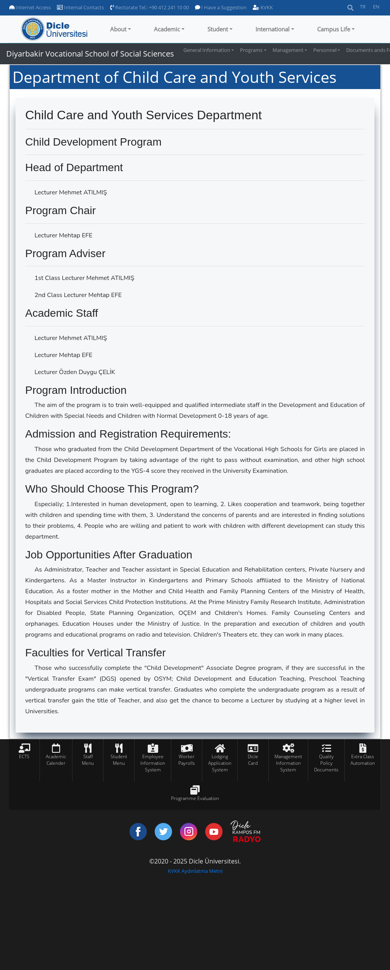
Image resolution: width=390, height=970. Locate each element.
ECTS (24, 756)
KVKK (263, 7)
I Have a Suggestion (221, 7)
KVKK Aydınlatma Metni (195, 870)
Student (217, 29)
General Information (206, 49)
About (118, 29)
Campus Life (333, 29)
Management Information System (288, 763)
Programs (251, 49)
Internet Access (30, 7)
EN (376, 6)
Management (288, 49)
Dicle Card (253, 759)
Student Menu (118, 759)
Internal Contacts (80, 7)
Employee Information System (152, 763)
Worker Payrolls (186, 759)
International (272, 29)
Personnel (325, 49)
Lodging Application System (219, 763)
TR (363, 6)
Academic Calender (56, 759)
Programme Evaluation (195, 798)
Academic (167, 29)
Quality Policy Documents (326, 763)
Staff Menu (88, 759)
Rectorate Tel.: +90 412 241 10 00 (149, 7)
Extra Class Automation (362, 759)
